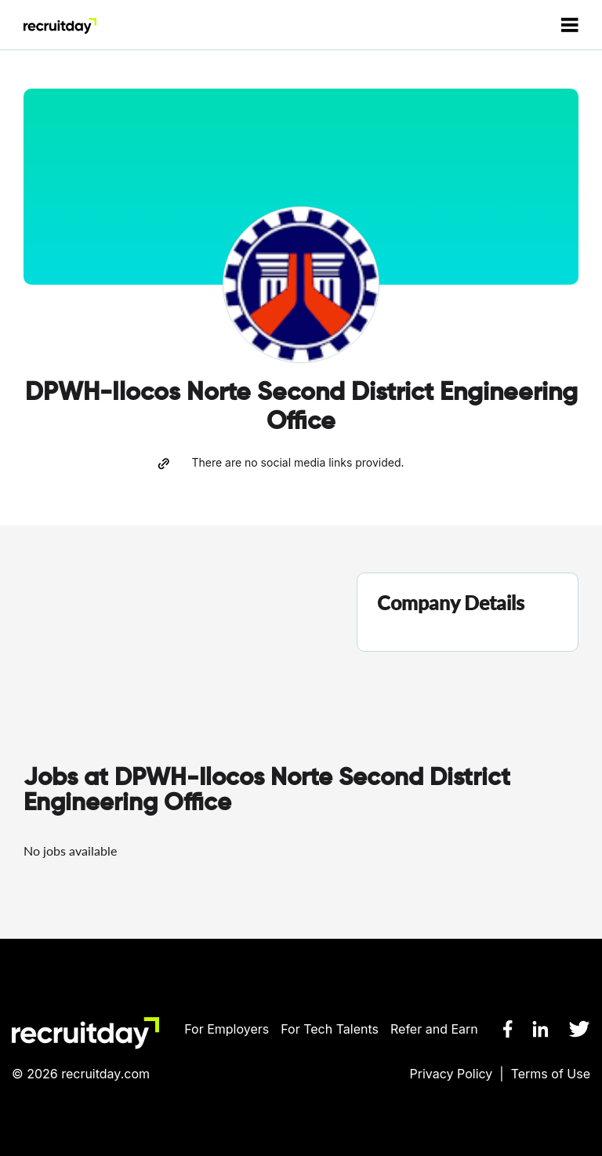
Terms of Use (550, 1073)
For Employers (226, 1029)
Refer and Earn (434, 1029)
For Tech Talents (330, 1029)
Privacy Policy (451, 1073)
